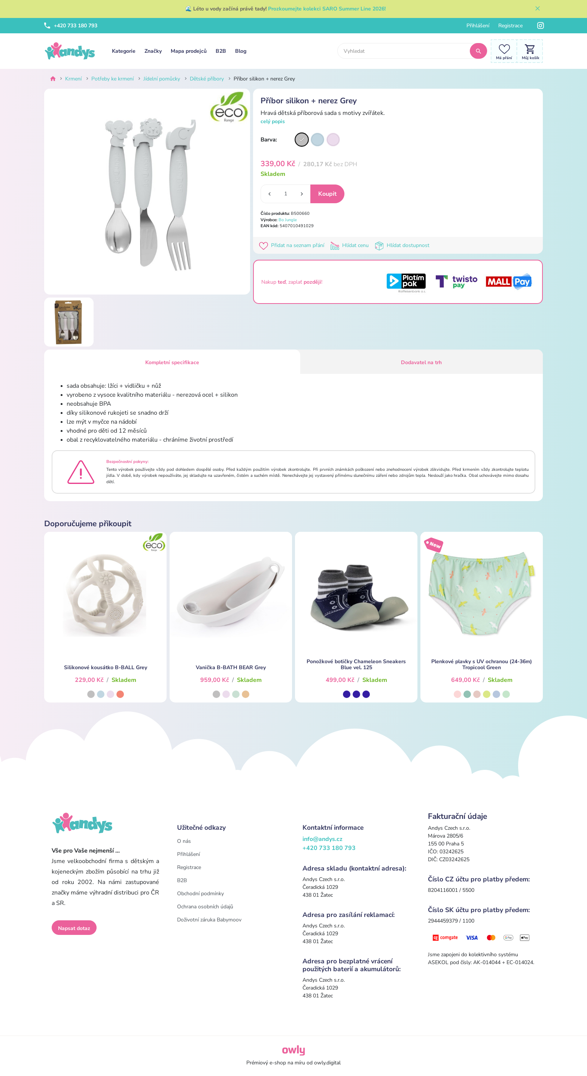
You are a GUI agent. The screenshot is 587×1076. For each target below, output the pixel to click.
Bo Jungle (288, 220)
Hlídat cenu (351, 245)
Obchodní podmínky (200, 893)
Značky (153, 51)
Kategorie (124, 51)
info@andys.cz (322, 839)
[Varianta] (302, 139)
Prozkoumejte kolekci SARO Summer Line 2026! (327, 8)
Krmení (73, 78)
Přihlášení (477, 25)
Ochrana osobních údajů (205, 906)
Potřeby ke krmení (112, 78)
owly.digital (327, 1062)
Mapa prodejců (189, 51)
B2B (221, 51)
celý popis (273, 121)
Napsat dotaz (74, 928)
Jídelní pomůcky (161, 78)
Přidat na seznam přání (293, 245)
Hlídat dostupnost (402, 245)
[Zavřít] (537, 9)
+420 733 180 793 (70, 25)
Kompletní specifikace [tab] (172, 362)
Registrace (510, 25)
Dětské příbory (207, 78)
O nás (184, 841)
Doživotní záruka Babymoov (209, 919)
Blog (240, 51)
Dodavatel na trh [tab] (421, 362)
